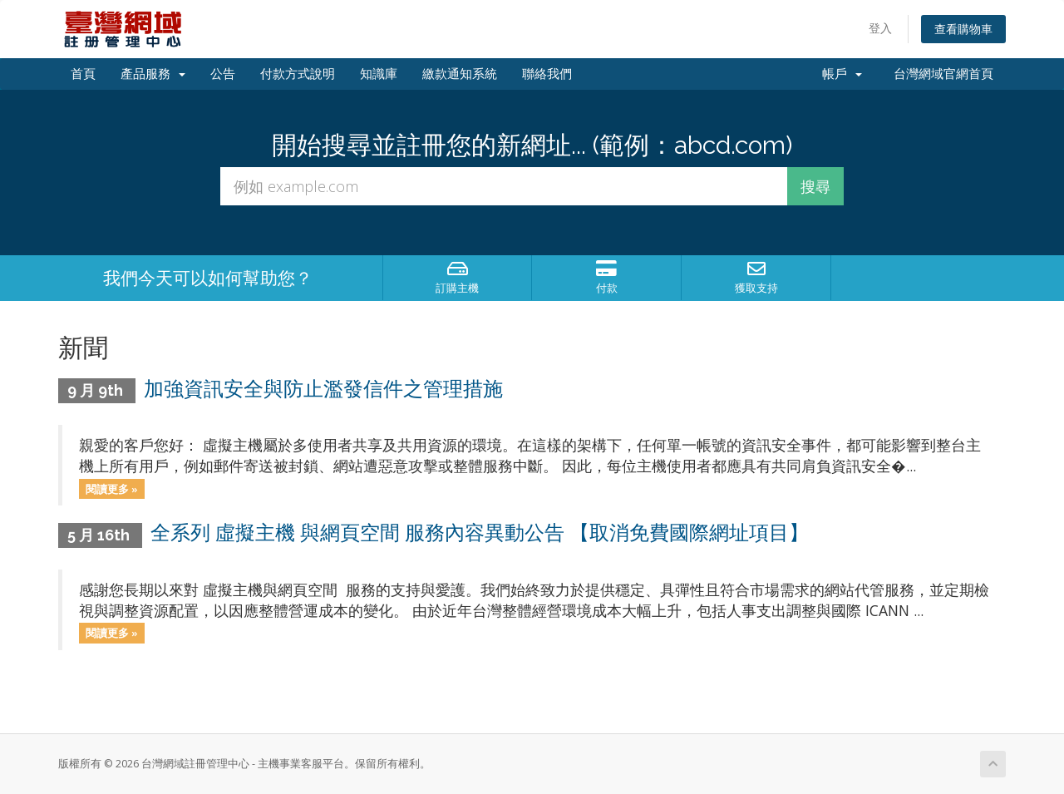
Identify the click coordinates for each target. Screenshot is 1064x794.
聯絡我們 (547, 74)
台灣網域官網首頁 (940, 74)
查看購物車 (963, 29)
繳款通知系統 (459, 74)
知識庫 (378, 74)
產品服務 (153, 74)
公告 (222, 74)
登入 (880, 28)
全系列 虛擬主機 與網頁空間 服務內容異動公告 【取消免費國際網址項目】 (479, 532)
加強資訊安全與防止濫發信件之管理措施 (323, 389)
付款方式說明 (297, 74)
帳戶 (842, 74)
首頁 (83, 74)
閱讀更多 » (112, 488)
